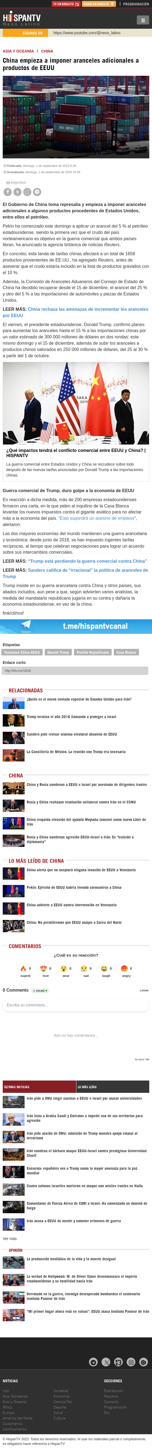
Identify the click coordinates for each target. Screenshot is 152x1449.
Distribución (113, 1390)
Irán (6, 1390)
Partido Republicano (93, 652)
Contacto (111, 1401)
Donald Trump (58, 652)
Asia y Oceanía (18, 51)
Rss (107, 1412)
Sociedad (60, 1390)
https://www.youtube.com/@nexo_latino (86, 33)
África (7, 1407)
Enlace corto (14, 662)
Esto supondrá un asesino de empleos (97, 518)
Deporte (59, 1407)
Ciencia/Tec (62, 1401)
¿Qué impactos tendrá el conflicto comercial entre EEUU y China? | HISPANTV (75, 453)
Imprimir (15, 182)
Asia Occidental (15, 1396)
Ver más (10, 1238)
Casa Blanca (126, 652)
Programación (136, 4)
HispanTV (22, 18)
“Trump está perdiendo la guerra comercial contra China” (87, 561)
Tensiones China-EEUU (22, 652)
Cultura (59, 1418)
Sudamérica (12, 1423)
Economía (61, 1396)
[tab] (39, 1087)
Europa (8, 1412)
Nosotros (111, 1396)
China (47, 51)
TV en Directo (66, 4)
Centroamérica (15, 1429)
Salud (58, 1412)
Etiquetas (11, 645)
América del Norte (17, 1418)
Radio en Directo (99, 4)
